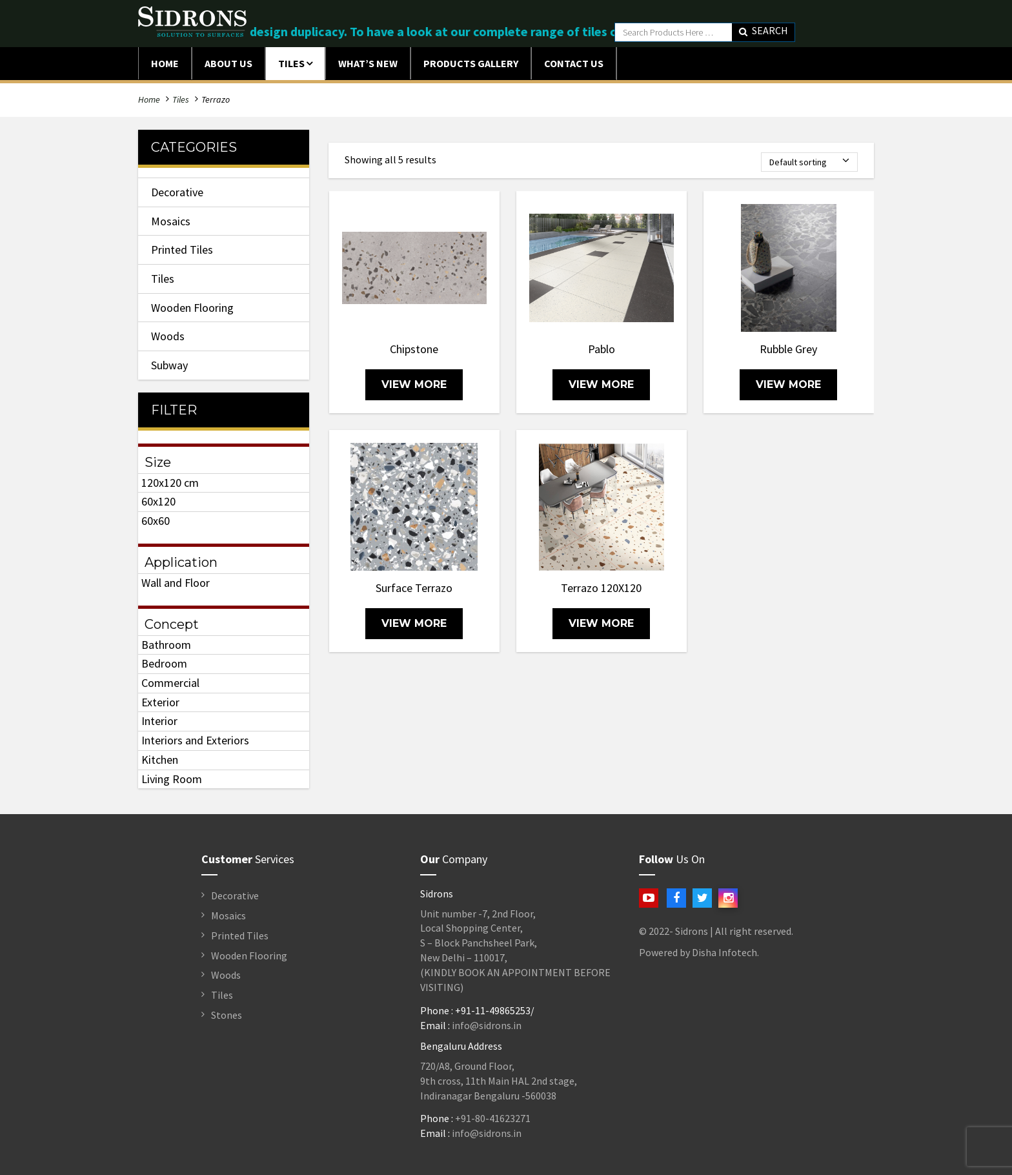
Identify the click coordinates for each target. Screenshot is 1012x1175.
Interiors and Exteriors (195, 740)
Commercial (170, 682)
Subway (169, 365)
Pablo (601, 349)
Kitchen (159, 759)
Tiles (291, 63)
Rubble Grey (788, 349)
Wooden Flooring (192, 307)
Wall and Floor (175, 582)
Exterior (160, 702)
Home (165, 63)
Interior (159, 720)
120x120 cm (170, 482)
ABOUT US (228, 63)
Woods (168, 336)
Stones (226, 1014)
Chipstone (414, 349)
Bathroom (166, 644)
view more (414, 384)
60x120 (158, 501)
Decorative (177, 192)
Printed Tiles (182, 249)
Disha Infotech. (725, 952)
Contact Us (573, 63)
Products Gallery (470, 63)
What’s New (368, 63)
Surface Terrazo (414, 587)
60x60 (155, 520)
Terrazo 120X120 (601, 587)
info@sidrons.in (486, 1025)
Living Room (171, 778)
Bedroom (164, 663)
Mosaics (170, 221)
